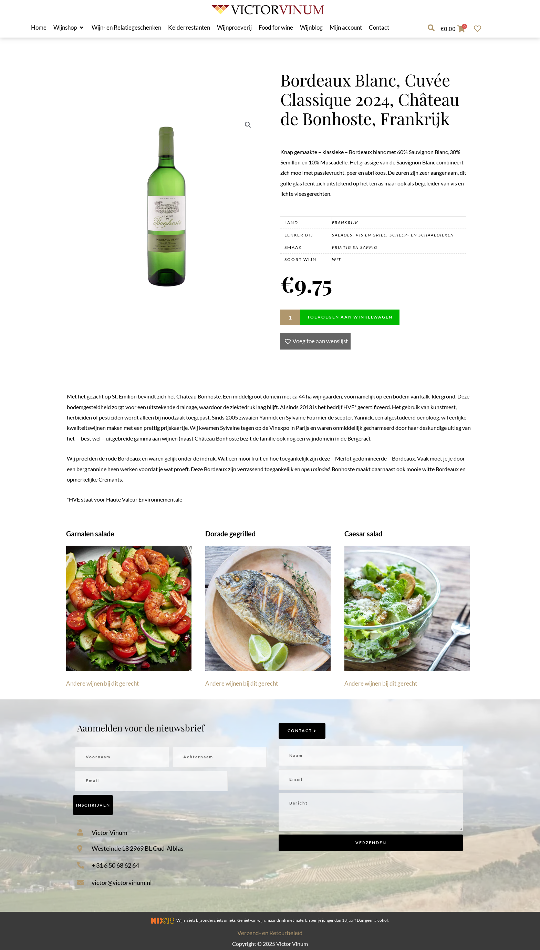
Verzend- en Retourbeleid (270, 933)
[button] (69, 27)
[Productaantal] (290, 317)
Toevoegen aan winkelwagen (350, 317)
